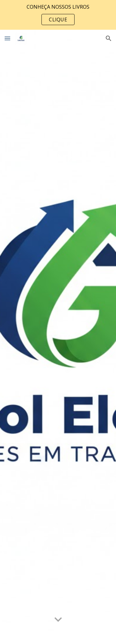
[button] (7, 38)
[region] (58, 15)
